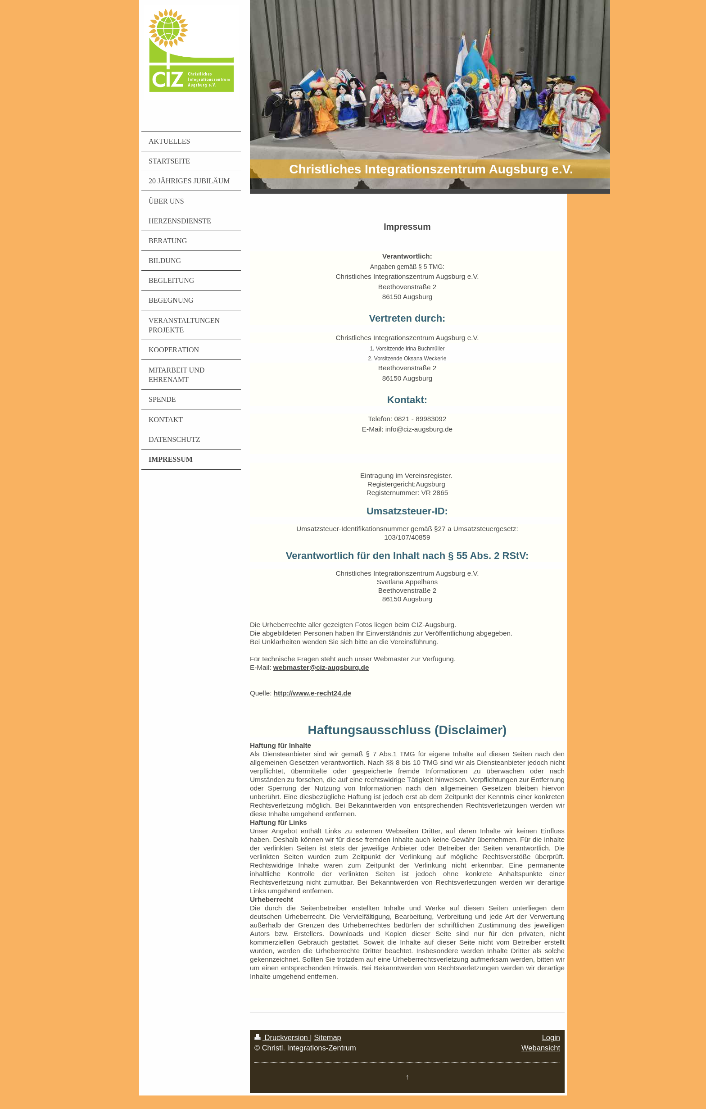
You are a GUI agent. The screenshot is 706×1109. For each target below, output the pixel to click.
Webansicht (540, 1048)
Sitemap (327, 1037)
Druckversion (282, 1037)
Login (551, 1037)
